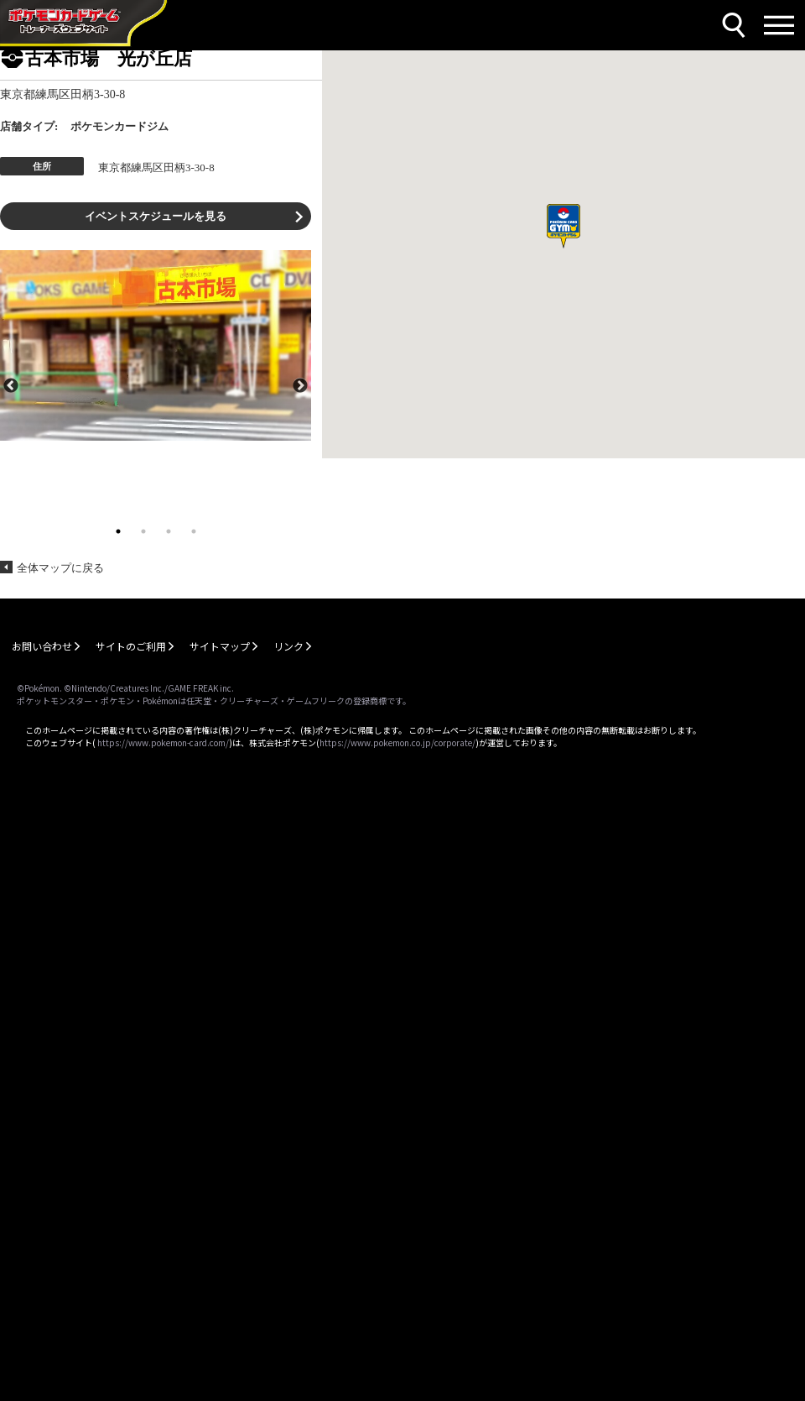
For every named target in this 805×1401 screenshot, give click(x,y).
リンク (288, 646)
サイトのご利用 (131, 646)
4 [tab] (193, 531)
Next (300, 384)
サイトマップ (220, 646)
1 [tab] (118, 531)
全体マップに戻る (60, 568)
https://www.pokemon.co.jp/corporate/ (397, 742)
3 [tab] (168, 531)
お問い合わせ (42, 646)
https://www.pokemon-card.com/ (163, 742)
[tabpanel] (155, 345)
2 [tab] (143, 531)
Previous (11, 384)
